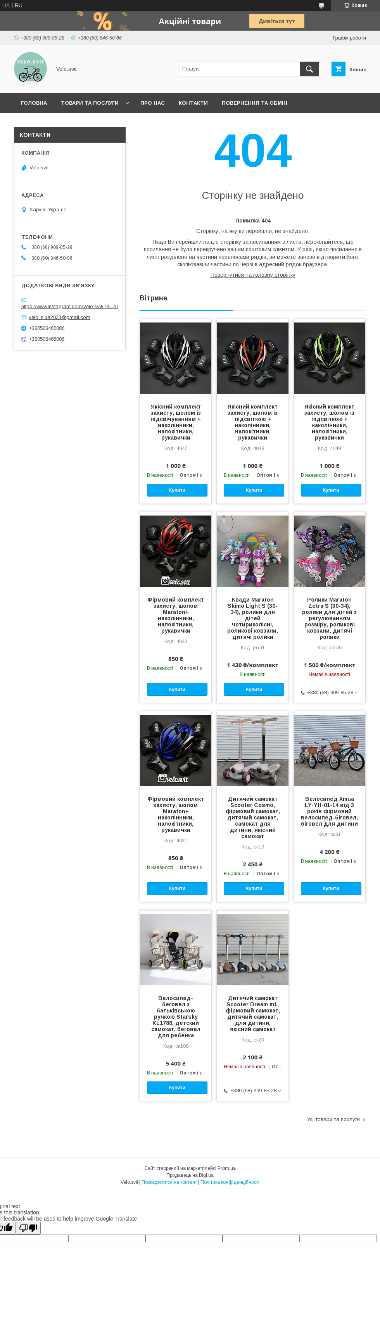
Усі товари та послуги (333, 1119)
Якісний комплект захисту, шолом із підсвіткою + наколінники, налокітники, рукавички (253, 422)
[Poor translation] (28, 1228)
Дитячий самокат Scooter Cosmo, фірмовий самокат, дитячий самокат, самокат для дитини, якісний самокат (253, 817)
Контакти (193, 103)
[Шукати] (309, 69)
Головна (34, 103)
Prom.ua (227, 1168)
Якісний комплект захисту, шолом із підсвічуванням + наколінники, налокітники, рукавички (175, 422)
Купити (177, 490)
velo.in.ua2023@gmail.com (59, 317)
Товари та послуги (90, 103)
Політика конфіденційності (229, 1182)
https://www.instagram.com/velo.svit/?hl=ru (69, 306)
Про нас (152, 103)
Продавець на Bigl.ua (190, 1175)
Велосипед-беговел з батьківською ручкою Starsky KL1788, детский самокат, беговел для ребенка (175, 1016)
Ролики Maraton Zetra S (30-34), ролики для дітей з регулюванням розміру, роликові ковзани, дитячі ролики (329, 618)
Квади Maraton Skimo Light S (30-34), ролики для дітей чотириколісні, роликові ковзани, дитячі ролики (252, 618)
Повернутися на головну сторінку (253, 275)
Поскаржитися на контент (169, 1182)
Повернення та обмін (254, 103)
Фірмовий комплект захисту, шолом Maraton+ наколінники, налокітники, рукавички (175, 615)
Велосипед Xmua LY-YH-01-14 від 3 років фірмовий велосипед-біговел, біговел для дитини (329, 811)
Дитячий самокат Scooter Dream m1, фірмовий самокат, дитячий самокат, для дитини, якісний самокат (253, 1013)
